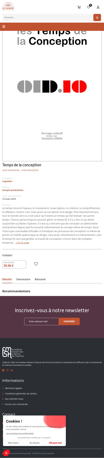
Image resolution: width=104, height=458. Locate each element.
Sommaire (23, 279)
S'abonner (69, 321)
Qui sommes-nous (14, 399)
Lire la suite (22, 242)
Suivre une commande (16, 404)
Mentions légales (13, 388)
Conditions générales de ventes (21, 393)
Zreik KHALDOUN (29, 170)
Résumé (41, 279)
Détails (7, 279)
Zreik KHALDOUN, (11, 170)
